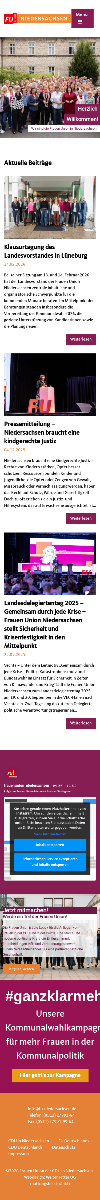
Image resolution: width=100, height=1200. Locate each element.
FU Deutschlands (73, 1141)
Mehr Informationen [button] (50, 834)
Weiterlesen (81, 339)
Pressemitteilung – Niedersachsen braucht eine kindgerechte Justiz (41, 433)
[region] (50, 937)
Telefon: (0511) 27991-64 (51, 1115)
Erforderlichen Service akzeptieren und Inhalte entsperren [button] (50, 862)
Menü (82, 18)
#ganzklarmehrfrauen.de (50, 996)
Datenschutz (63, 1147)
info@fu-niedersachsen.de (52, 1109)
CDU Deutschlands (25, 1147)
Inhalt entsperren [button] (50, 845)
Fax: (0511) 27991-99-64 (51, 1122)
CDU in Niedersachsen (28, 1141)
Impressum (18, 1154)
